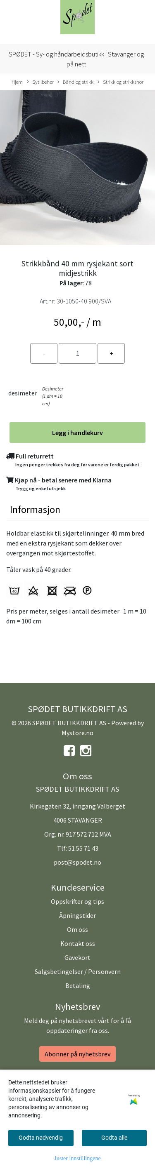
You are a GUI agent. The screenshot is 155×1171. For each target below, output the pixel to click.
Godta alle (114, 1137)
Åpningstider (77, 915)
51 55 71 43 (83, 848)
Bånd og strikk (75, 82)
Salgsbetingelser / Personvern (78, 971)
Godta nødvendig (41, 1137)
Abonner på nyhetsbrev (77, 1054)
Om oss (77, 929)
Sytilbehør (40, 82)
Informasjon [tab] (35, 509)
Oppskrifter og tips (77, 901)
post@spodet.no (77, 862)
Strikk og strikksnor (120, 82)
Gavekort (77, 957)
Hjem (17, 81)
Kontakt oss (77, 943)
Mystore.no (77, 733)
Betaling (77, 985)
